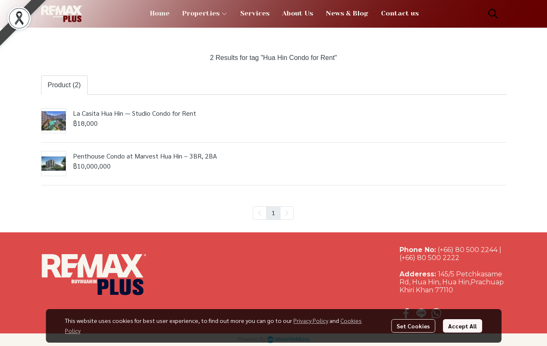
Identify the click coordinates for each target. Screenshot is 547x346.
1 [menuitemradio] (273, 212)
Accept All (462, 326)
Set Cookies (413, 326)
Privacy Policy (310, 320)
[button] (493, 13)
